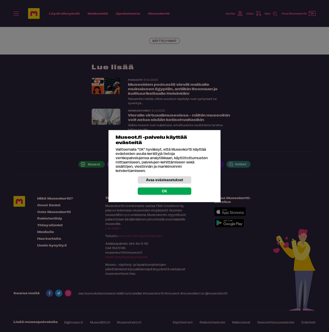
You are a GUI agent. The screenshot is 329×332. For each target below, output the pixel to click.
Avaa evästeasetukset (164, 180)
